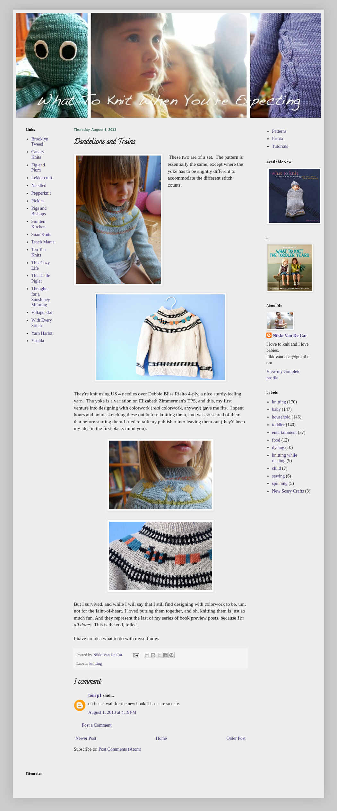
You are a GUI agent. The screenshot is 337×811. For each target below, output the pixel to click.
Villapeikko (41, 312)
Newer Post (85, 738)
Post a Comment (97, 725)
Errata (277, 138)
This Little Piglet (40, 278)
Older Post (236, 738)
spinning (280, 483)
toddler (278, 424)
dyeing (278, 447)
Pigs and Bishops (39, 211)
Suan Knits (41, 234)
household (281, 417)
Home (161, 738)
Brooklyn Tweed (39, 142)
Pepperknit (41, 193)
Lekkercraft (41, 177)
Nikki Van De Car (290, 335)
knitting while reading (284, 458)
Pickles (37, 201)
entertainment (284, 432)
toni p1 (95, 695)
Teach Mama (43, 242)
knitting (95, 663)
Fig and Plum (38, 168)
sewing (278, 476)
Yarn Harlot (42, 333)
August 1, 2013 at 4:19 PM (112, 712)
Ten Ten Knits (38, 252)
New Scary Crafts (288, 491)
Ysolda (37, 340)
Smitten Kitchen (38, 224)
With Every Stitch (41, 323)
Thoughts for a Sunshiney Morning (40, 296)
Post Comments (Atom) (120, 749)
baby (276, 409)
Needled (39, 185)
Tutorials (280, 146)
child (276, 468)
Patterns (279, 131)
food (276, 440)
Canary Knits (37, 154)
